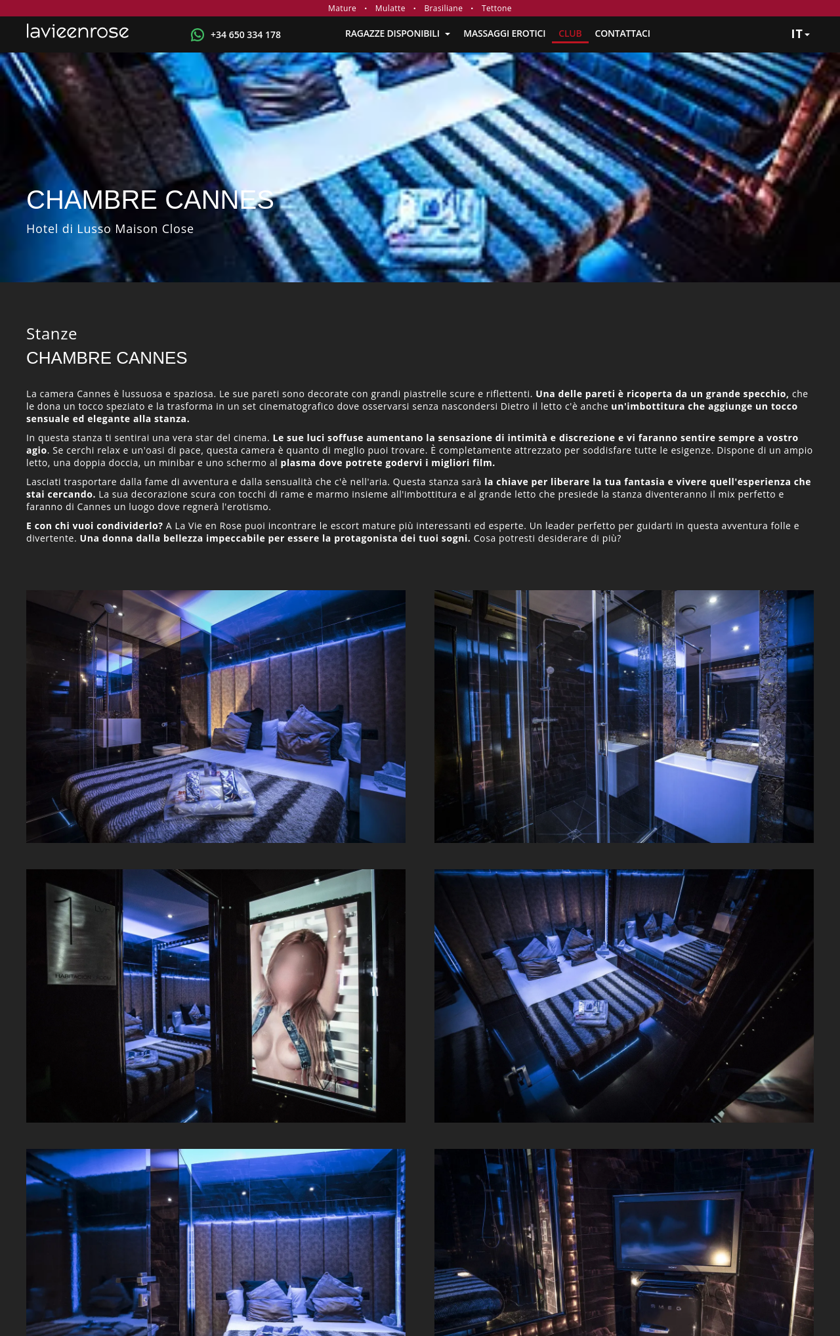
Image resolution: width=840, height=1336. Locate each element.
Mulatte (390, 8)
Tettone (497, 8)
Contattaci (622, 33)
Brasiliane (443, 8)
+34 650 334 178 (246, 34)
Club (569, 33)
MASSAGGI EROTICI (504, 33)
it (800, 33)
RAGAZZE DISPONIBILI (397, 33)
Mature (342, 8)
